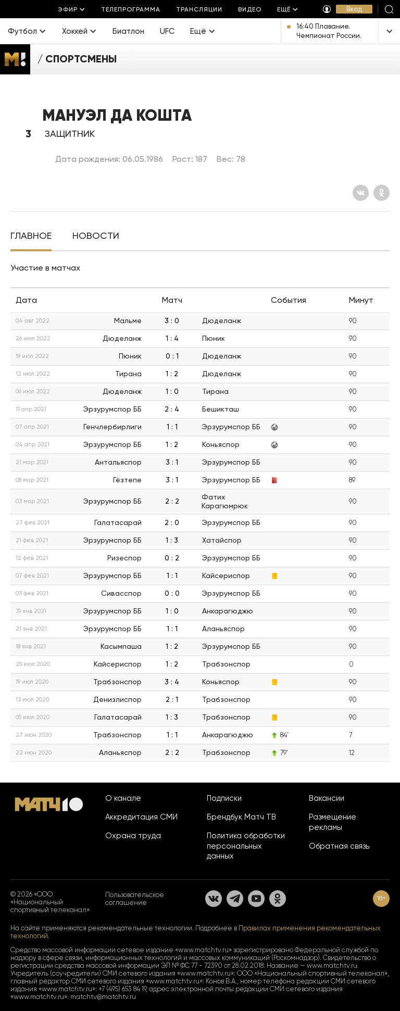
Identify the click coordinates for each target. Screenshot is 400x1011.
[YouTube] (256, 898)
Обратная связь (339, 846)
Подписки (224, 798)
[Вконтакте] (361, 193)
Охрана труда (133, 835)
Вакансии (326, 798)
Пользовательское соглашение (134, 898)
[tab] (31, 236)
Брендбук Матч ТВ (241, 817)
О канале (123, 798)
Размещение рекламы (332, 822)
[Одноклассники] (381, 193)
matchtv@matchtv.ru (103, 997)
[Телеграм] (235, 898)
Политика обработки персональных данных (246, 846)
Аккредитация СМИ (141, 817)
